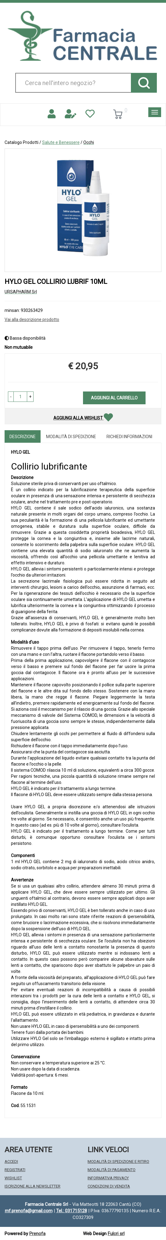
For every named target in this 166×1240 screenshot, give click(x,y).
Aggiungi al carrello (114, 397)
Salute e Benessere (61, 142)
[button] (11, 396)
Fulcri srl (116, 1233)
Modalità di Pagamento (111, 1169)
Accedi (11, 1161)
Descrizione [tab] (22, 436)
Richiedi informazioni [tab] (129, 436)
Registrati (15, 1169)
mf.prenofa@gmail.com (28, 1210)
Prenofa (37, 1233)
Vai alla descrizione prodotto (32, 319)
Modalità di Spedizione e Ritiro (118, 1161)
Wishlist (13, 1178)
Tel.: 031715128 (71, 1210)
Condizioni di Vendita (109, 1186)
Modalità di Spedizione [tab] (71, 436)
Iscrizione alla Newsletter (32, 1186)
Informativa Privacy (108, 1178)
